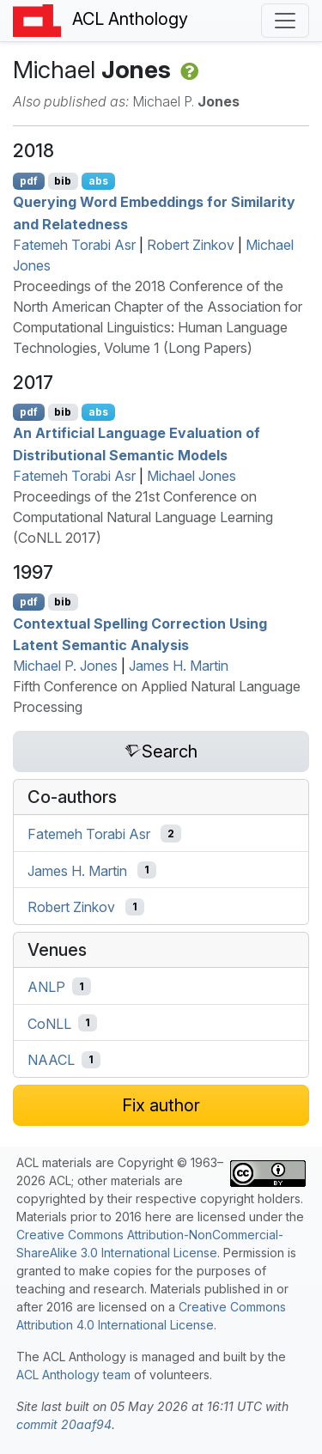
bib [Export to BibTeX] (62, 180)
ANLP (46, 986)
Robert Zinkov (190, 244)
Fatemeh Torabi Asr (74, 244)
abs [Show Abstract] (98, 180)
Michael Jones (191, 475)
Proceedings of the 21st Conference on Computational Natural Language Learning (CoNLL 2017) (143, 517)
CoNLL (49, 1022)
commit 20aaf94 (64, 1424)
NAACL (51, 1059)
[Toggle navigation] (285, 20)
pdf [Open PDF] (29, 180)
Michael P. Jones (65, 665)
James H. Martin (178, 665)
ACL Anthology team (73, 1374)
